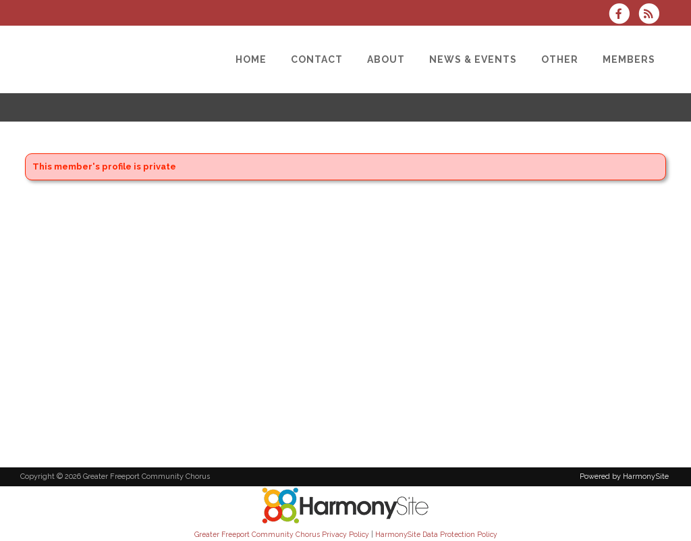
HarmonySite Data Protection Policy (436, 534)
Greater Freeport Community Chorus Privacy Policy (281, 534)
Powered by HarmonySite (624, 476)
